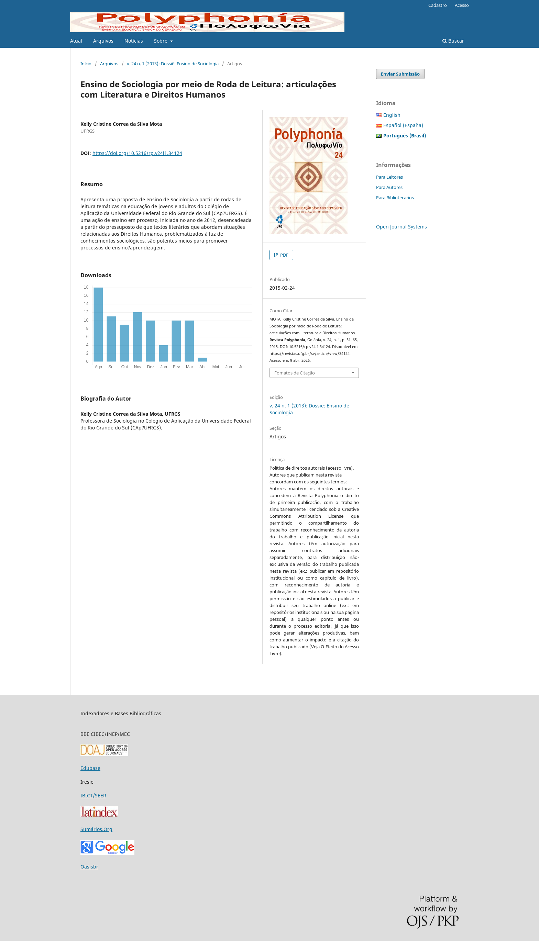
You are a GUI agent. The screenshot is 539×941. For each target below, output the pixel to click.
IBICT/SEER (93, 795)
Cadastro (437, 5)
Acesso (462, 5)
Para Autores (389, 187)
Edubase (90, 768)
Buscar (453, 40)
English (391, 115)
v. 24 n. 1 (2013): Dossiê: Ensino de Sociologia (173, 63)
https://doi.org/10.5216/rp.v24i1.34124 (137, 153)
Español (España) (403, 125)
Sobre (161, 40)
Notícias (133, 40)
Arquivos (103, 40)
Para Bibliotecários (395, 197)
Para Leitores (389, 177)
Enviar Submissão (400, 74)
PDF (283, 255)
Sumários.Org (96, 829)
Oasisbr (89, 866)
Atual (76, 40)
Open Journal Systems (401, 226)
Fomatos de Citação (294, 373)
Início (85, 63)
